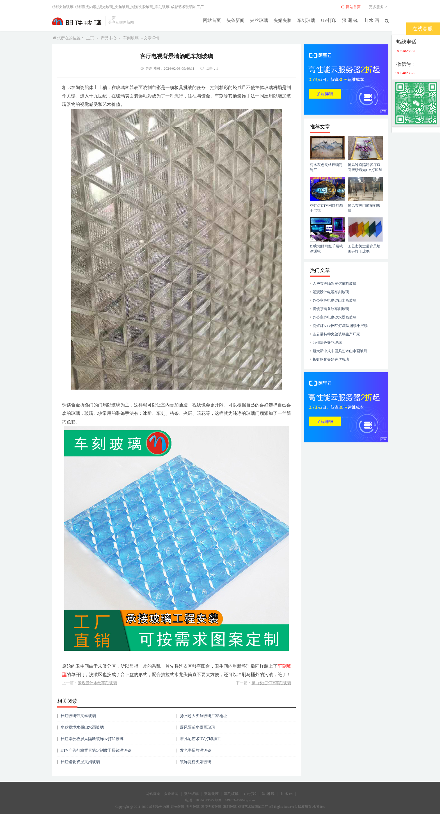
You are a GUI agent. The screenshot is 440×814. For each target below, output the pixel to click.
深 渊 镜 (350, 20)
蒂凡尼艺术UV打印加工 (200, 739)
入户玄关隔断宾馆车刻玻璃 (334, 283)
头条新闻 (236, 20)
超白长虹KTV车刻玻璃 (271, 683)
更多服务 (378, 7)
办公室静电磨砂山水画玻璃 (334, 300)
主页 (90, 38)
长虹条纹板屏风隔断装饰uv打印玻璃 (92, 739)
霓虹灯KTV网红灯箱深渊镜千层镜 (340, 326)
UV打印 (328, 20)
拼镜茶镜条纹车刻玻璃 (331, 309)
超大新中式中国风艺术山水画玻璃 (340, 351)
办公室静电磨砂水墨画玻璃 (334, 317)
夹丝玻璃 (259, 20)
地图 (315, 807)
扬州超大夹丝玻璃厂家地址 (203, 716)
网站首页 (212, 20)
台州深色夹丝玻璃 (327, 342)
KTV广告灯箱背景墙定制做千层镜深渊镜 (96, 750)
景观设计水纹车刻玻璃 (97, 683)
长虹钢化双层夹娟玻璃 (80, 762)
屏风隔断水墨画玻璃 (197, 727)
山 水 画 (371, 20)
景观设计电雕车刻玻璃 (331, 292)
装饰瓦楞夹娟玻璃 (195, 762)
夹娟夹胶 (283, 20)
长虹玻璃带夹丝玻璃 (78, 716)
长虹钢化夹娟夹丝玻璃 (331, 359)
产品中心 (108, 38)
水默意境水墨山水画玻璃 (82, 727)
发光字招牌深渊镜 (195, 750)
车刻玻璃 (306, 20)
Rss (322, 807)
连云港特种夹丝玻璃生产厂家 (336, 334)
